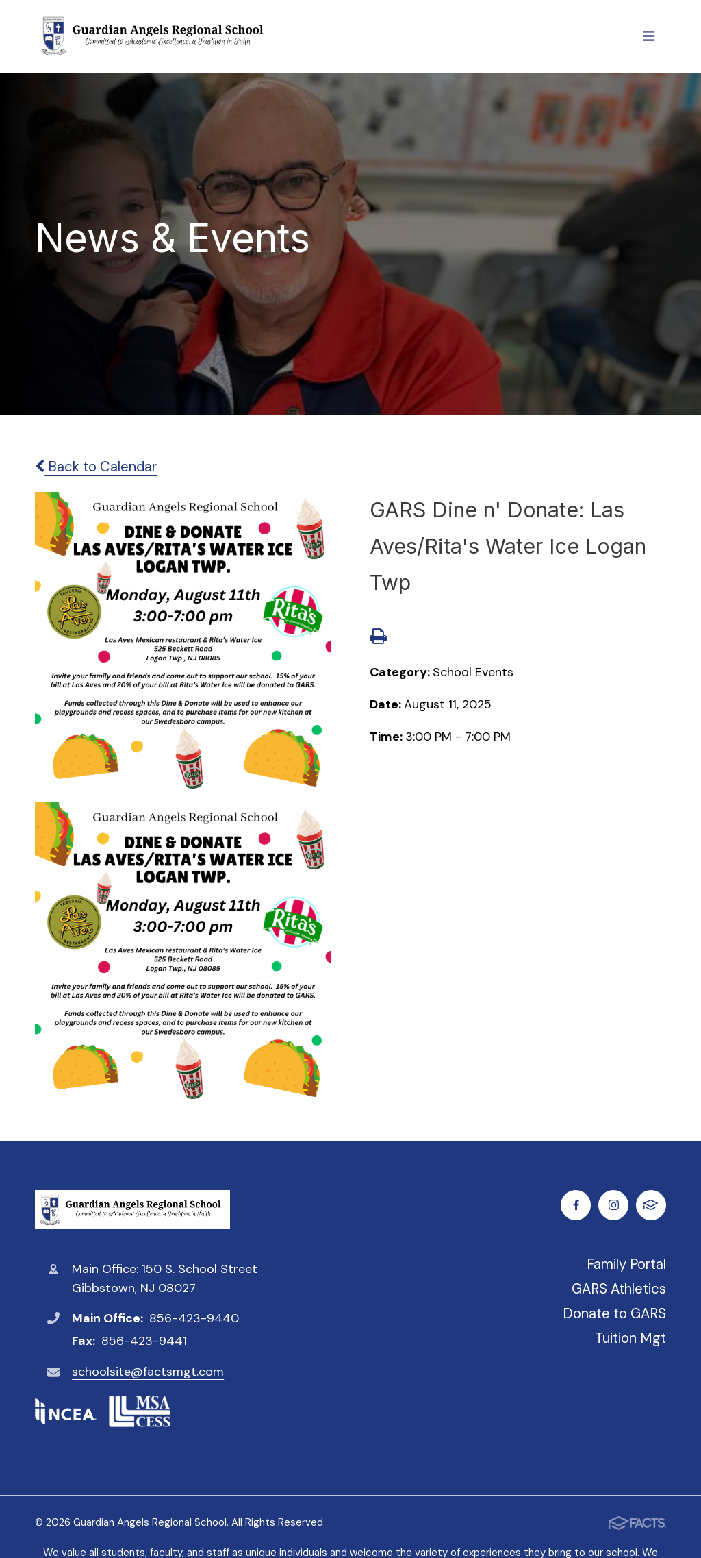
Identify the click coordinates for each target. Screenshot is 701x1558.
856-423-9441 (144, 1341)
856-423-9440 (194, 1318)
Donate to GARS (614, 1313)
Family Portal (626, 1264)
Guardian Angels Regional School (132, 1209)
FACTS (650, 1205)
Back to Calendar (96, 466)
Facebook (576, 1205)
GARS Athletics (619, 1289)
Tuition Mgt (630, 1338)
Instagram (614, 1205)
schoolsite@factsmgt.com (148, 1371)
